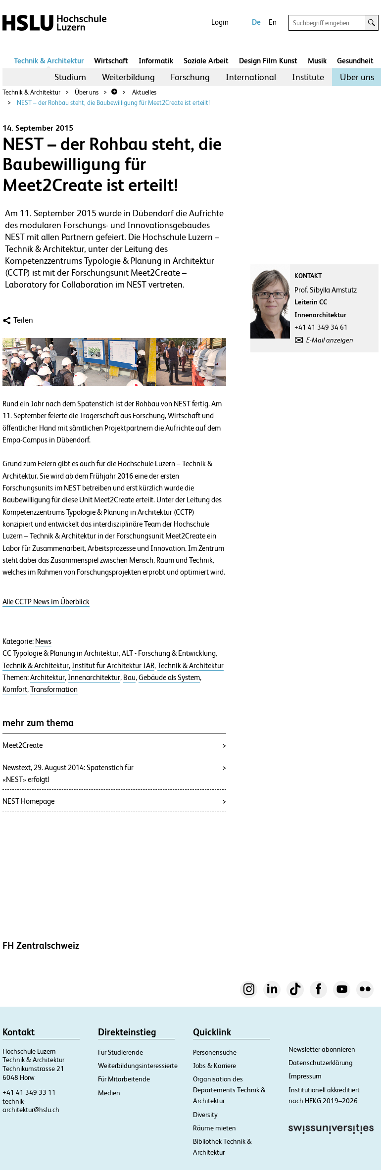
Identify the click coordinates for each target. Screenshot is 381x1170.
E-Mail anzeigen (329, 340)
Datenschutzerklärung (320, 1063)
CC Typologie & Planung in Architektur (60, 653)
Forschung (190, 77)
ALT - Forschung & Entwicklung (169, 653)
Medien (109, 1093)
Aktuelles (144, 92)
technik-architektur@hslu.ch (30, 1105)
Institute (308, 77)
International (251, 77)
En (273, 22)
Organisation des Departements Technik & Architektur (229, 1090)
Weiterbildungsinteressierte (138, 1066)
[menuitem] (70, 77)
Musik (317, 60)
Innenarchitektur (94, 678)
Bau (129, 678)
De (256, 22)
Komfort (14, 689)
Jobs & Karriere (214, 1066)
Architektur (47, 678)
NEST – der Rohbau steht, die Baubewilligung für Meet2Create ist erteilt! (113, 102)
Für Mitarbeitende (124, 1079)
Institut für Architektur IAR (113, 666)
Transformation (54, 689)
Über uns (357, 77)
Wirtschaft (111, 60)
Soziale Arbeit (206, 60)
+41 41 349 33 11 (29, 1092)
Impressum (305, 1076)
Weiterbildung (128, 77)
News (43, 641)
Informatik (156, 60)
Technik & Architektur (49, 60)
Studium (70, 77)
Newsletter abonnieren (321, 1049)
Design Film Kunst (268, 60)
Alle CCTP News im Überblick (46, 602)
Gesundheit (355, 60)
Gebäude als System (169, 678)
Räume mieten (214, 1128)
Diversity (205, 1115)
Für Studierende (120, 1052)
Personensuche (215, 1052)
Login (220, 22)
